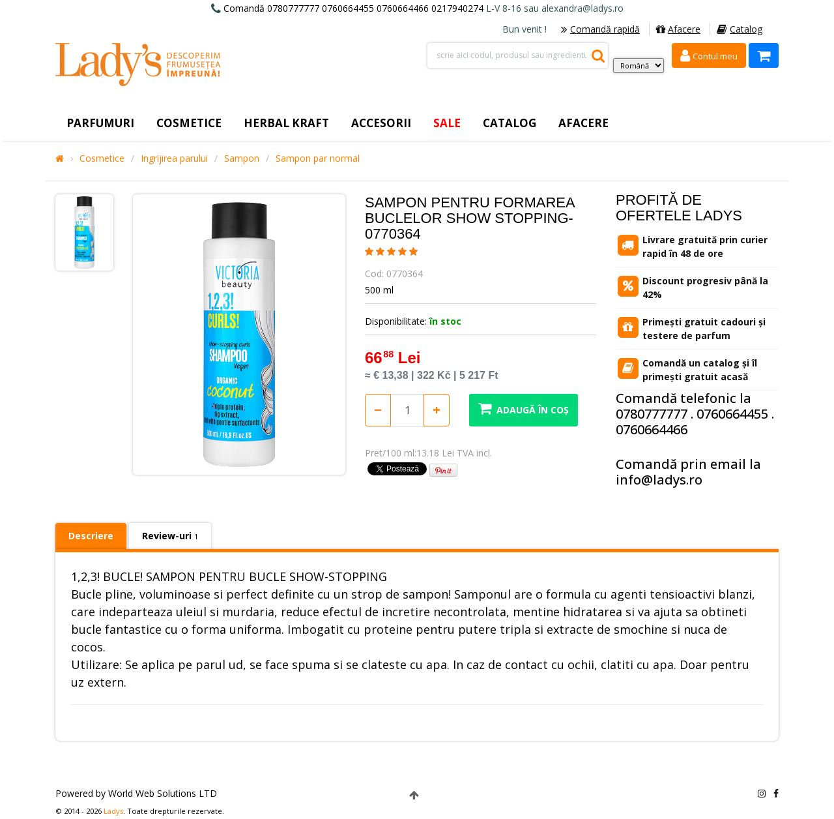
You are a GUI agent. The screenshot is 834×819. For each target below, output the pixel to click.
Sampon (241, 158)
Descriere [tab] (90, 535)
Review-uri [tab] (170, 535)
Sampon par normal (318, 158)
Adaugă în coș (523, 408)
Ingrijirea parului (174, 158)
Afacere (678, 29)
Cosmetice (101, 158)
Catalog (739, 29)
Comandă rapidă (600, 29)
